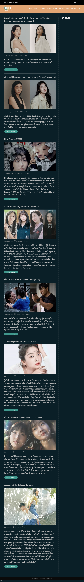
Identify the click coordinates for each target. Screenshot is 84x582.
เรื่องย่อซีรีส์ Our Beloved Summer (18, 485)
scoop (27, 241)
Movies (28, 314)
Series (27, 111)
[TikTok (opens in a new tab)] (79, 2)
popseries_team (9, 55)
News (26, 55)
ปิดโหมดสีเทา (3, 581)
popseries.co (9, 452)
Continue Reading (11, 69)
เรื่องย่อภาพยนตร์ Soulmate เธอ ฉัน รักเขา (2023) (25, 417)
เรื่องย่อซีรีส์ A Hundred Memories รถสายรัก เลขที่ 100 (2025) (30, 77)
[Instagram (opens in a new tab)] (77, 2)
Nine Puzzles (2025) (13, 139)
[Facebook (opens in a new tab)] (75, 2)
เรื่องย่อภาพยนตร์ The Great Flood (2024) (22, 279)
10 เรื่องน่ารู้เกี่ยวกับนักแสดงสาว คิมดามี (20, 341)
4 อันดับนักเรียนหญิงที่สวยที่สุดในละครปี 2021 (22, 206)
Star (27, 376)
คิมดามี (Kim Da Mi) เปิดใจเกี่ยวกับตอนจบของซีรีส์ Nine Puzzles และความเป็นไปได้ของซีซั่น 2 (27, 19)
